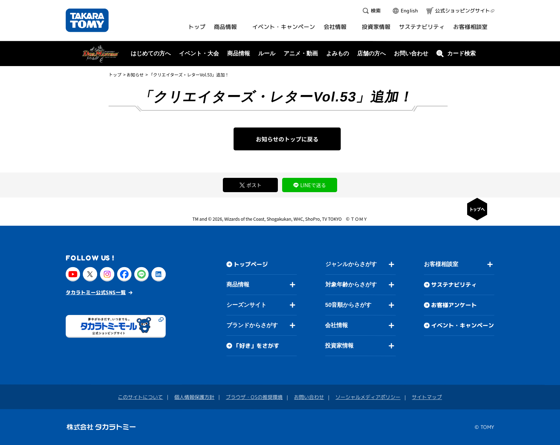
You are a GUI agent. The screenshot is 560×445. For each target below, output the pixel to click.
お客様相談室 (441, 264)
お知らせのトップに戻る (287, 139)
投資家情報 (339, 345)
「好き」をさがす (256, 346)
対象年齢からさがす (351, 284)
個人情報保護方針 (194, 397)
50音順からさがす (348, 305)
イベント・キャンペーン (462, 325)
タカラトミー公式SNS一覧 (96, 292)
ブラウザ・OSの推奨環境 (254, 397)
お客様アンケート (454, 305)
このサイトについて (140, 397)
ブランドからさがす (252, 325)
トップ (115, 74)
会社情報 (336, 325)
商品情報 (237, 284)
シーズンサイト (246, 305)
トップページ (251, 264)
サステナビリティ (454, 285)
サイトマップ (427, 397)
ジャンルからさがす (351, 264)
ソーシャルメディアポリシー (367, 397)
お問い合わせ (411, 53)
